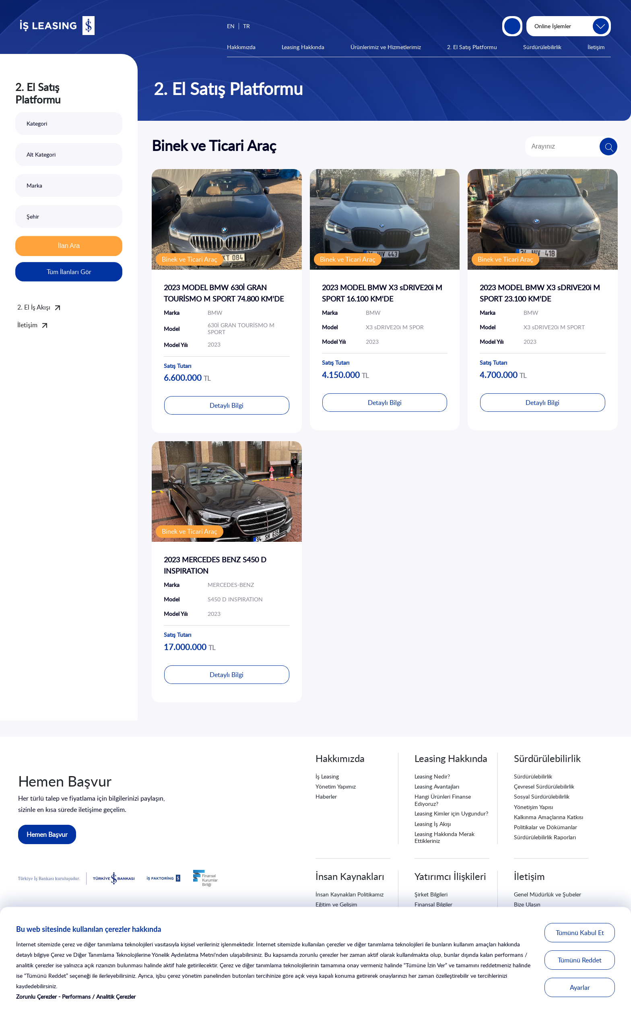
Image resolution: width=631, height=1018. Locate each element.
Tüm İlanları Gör (69, 271)
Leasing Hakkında (303, 47)
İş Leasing (327, 776)
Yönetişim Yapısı (533, 807)
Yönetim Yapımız (336, 786)
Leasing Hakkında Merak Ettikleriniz (444, 837)
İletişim (596, 47)
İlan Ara (69, 245)
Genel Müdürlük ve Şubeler (547, 894)
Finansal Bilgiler (433, 904)
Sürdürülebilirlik (542, 47)
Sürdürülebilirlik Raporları (545, 837)
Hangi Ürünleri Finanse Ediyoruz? (442, 800)
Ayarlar (580, 987)
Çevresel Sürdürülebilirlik (544, 786)
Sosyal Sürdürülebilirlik (541, 796)
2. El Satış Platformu (472, 47)
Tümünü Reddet (580, 960)
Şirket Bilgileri (430, 894)
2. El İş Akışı (33, 307)
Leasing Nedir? (432, 776)
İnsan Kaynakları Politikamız (350, 894)
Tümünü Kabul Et (580, 932)
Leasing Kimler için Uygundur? (451, 813)
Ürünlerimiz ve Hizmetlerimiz (386, 47)
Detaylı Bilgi (226, 405)
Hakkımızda (241, 47)
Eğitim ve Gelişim (336, 904)
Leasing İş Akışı (432, 824)
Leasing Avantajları (436, 786)
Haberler (326, 796)
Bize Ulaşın (527, 904)
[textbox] (68, 123)
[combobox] (68, 123)
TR (246, 26)
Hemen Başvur (47, 834)
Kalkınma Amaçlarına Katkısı (548, 817)
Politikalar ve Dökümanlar (545, 827)
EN (231, 26)
